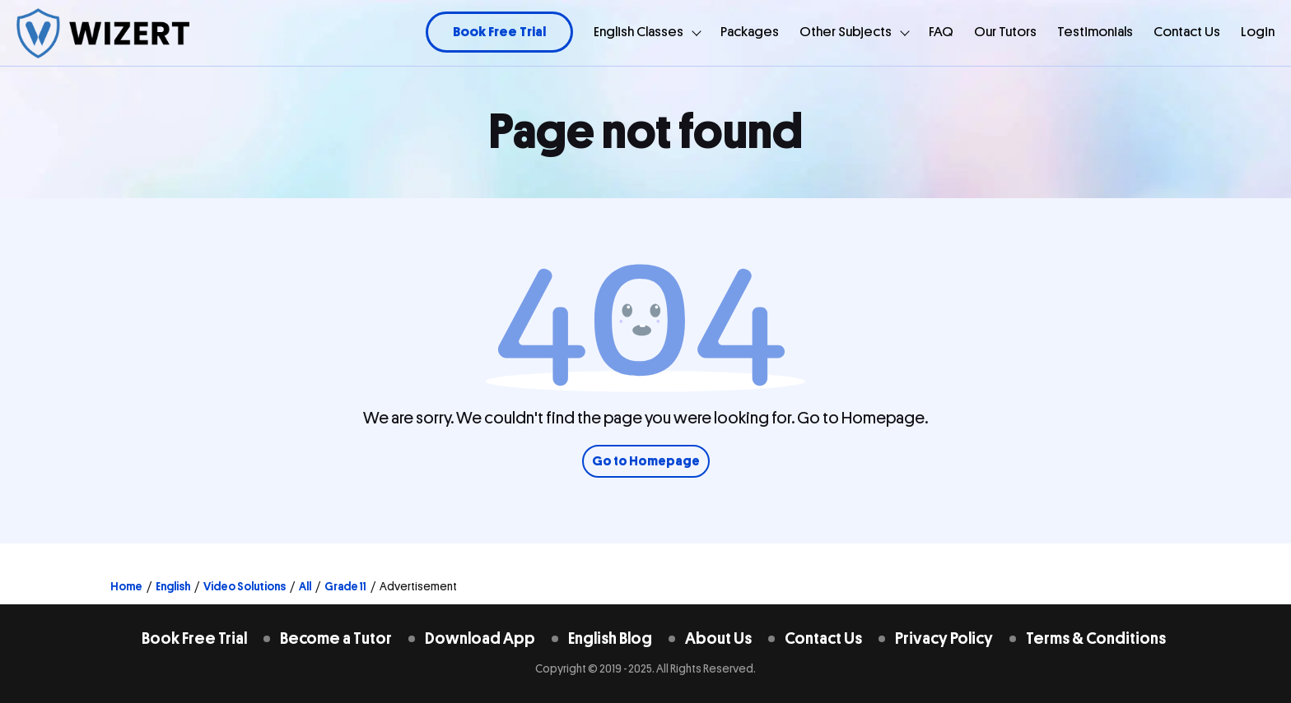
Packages (749, 32)
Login (1258, 32)
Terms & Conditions (1096, 638)
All (305, 586)
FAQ (941, 32)
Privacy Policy (944, 638)
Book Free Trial (499, 32)
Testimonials (1095, 32)
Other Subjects (845, 32)
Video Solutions (244, 586)
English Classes (638, 32)
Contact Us (1187, 32)
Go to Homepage (646, 461)
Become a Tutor (336, 638)
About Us (718, 638)
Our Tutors (1005, 32)
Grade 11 (345, 586)
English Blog (610, 638)
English (173, 586)
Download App (480, 638)
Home (126, 586)
